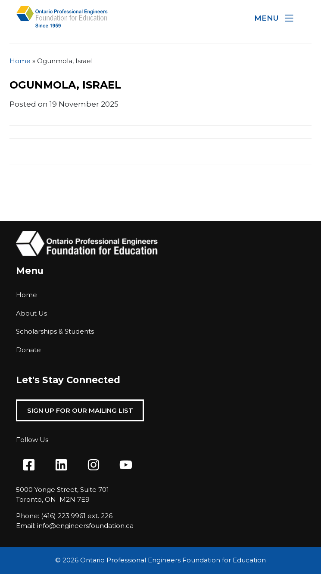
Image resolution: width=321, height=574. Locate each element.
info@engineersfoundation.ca (85, 526)
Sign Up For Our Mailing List (80, 410)
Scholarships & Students (55, 331)
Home (20, 61)
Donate (28, 350)
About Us (31, 313)
